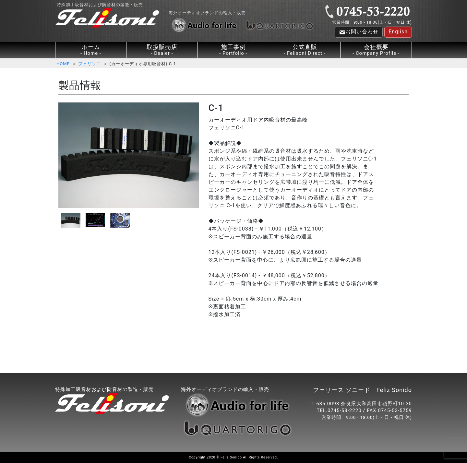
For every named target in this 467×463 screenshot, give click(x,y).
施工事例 (233, 50)
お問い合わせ (358, 32)
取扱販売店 (162, 50)
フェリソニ (89, 63)
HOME (63, 63)
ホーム (90, 50)
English (398, 32)
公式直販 (304, 50)
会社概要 (376, 50)
